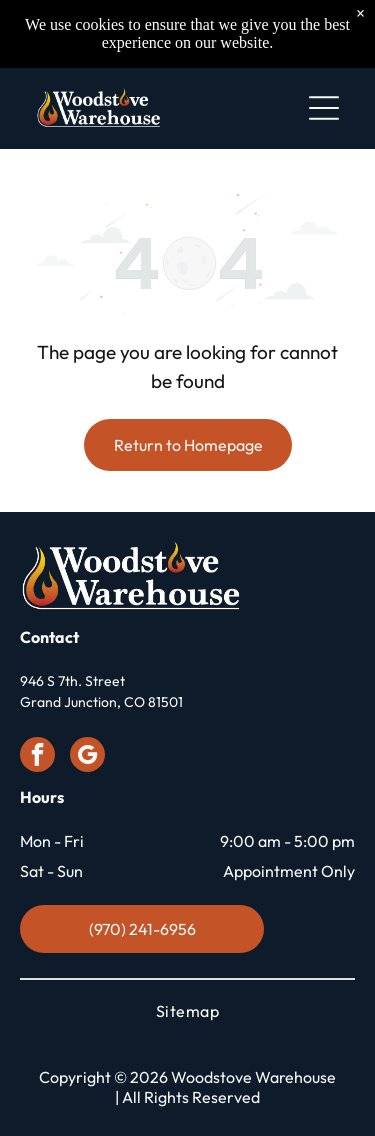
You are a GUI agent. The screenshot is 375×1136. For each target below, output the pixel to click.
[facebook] (37, 757)
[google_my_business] (87, 757)
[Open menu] (324, 108)
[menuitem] (187, 1011)
